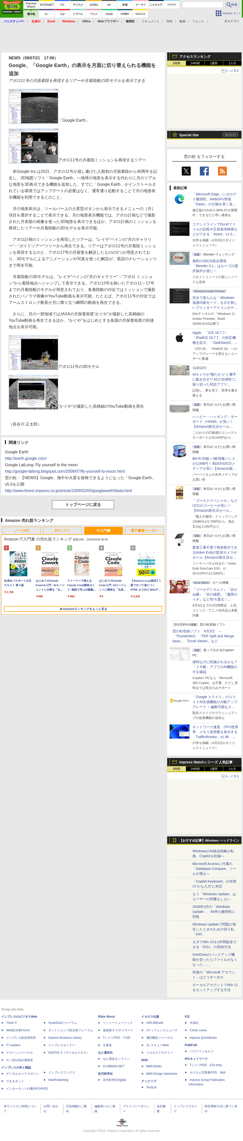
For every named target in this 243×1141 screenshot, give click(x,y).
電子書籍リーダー (144, 531)
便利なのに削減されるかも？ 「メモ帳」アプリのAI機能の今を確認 (215, 667)
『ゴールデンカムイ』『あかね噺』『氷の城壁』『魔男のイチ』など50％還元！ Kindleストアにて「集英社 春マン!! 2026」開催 (215, 599)
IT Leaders (13, 1045)
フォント (198, 21)
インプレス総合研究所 (21, 1037)
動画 (182, 21)
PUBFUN (191, 1045)
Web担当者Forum (18, 1030)
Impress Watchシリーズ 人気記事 (206, 762)
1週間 (214, 63)
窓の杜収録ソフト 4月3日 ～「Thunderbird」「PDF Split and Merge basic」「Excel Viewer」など (203, 636)
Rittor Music (106, 1016)
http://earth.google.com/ (26, 458)
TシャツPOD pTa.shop (206, 1065)
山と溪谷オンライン (116, 1059)
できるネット (15, 1081)
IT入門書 (103, 531)
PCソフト (62, 531)
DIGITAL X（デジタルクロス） (68, 1052)
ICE (187, 1016)
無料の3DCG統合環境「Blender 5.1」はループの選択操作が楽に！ (215, 266)
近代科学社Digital (114, 1080)
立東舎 (107, 1045)
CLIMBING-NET (113, 1066)
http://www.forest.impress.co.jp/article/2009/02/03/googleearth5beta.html (68, 491)
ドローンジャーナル (19, 1052)
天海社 (194, 1023)
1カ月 (232, 63)
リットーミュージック (118, 1023)
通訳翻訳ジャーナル (159, 1037)
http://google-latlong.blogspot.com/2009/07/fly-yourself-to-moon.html (65, 471)
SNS (169, 21)
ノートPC (21, 531)
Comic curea (198, 1030)
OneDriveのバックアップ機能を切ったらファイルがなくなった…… (215, 959)
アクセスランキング (195, 57)
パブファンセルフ (201, 1051)
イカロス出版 (150, 1016)
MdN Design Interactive (161, 1073)
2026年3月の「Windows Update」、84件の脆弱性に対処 (213, 912)
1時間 (177, 63)
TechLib (151, 1087)
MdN (144, 1060)
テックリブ (148, 1081)
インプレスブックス (61, 1072)
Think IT (11, 1023)
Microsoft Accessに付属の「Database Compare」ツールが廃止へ (214, 869)
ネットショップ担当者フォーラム (70, 1030)
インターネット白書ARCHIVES (27, 1088)
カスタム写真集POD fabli (207, 1072)
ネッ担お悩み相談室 (19, 1060)
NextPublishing (58, 1080)
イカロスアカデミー (159, 1052)
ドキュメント (150, 21)
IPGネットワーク (196, 1059)
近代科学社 (105, 1073)
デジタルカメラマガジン (22, 1073)
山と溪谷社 (105, 1052)
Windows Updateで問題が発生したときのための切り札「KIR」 (214, 929)
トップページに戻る (83, 504)
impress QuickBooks (203, 1037)
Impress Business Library (65, 1037)
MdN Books (154, 1066)
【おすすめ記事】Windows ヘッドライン (209, 840)
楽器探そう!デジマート (118, 1030)
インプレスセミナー (61, 1045)
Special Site (189, 135)
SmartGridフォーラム (62, 1023)
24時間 (195, 63)
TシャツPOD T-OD (116, 1037)
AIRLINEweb (154, 1023)
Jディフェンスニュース (162, 1030)
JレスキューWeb (157, 1045)
